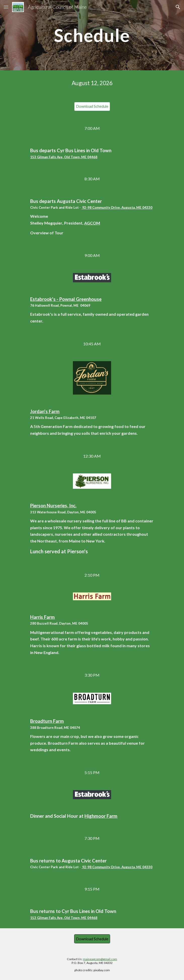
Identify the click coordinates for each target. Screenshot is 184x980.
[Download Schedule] (92, 106)
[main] (92, 35)
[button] (6, 7)
